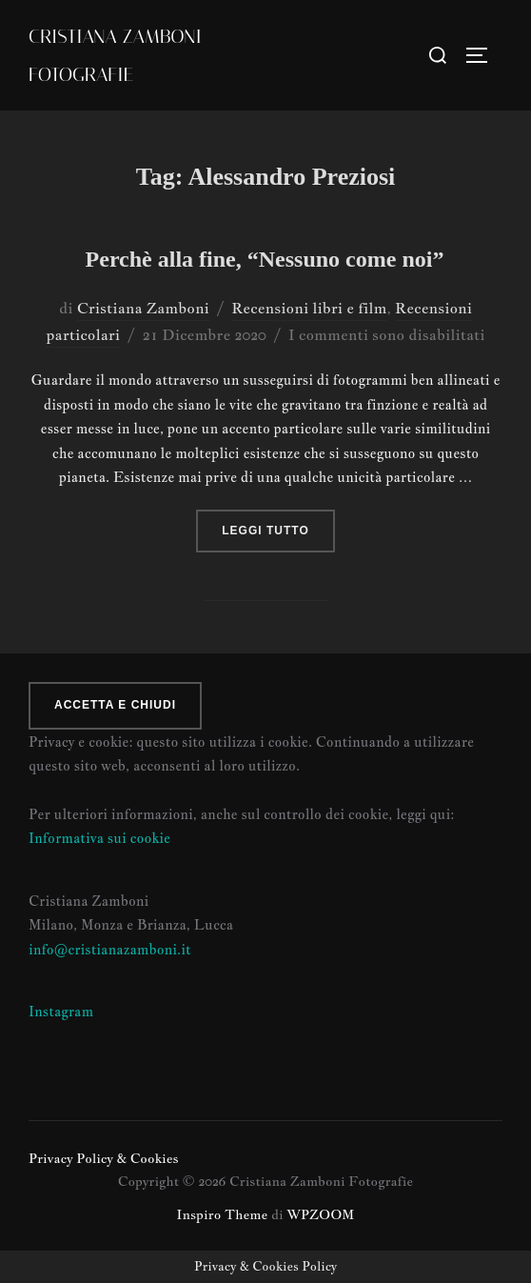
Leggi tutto (278, 528)
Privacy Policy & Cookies (104, 1158)
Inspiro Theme (222, 1214)
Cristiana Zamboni (143, 308)
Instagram (61, 1011)
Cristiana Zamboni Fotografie (115, 55)
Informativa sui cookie (99, 838)
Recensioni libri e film (308, 308)
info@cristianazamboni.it (110, 949)
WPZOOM (320, 1214)
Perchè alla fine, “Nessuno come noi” (265, 259)
